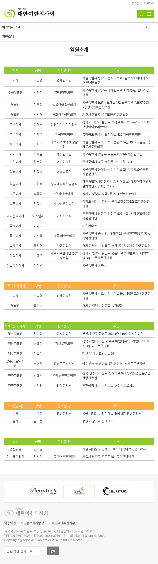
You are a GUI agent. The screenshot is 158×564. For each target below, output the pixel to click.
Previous (15, 491)
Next (142, 491)
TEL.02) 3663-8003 (17, 535)
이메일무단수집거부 (62, 523)
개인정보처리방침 (32, 523)
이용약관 (10, 523)
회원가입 (149, 3)
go (53, 550)
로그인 (135, 3)
